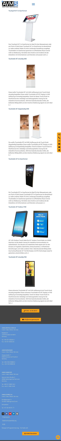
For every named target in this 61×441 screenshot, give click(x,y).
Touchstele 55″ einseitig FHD (17, 257)
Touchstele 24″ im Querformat (18, 159)
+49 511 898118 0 (9, 384)
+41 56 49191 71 (9, 408)
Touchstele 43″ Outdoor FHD (17, 207)
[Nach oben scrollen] (58, 437)
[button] (33, 4)
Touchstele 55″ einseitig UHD (18, 59)
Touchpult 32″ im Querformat (18, 11)
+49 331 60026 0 (9, 340)
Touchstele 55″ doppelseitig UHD (19, 109)
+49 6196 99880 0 (9, 362)
